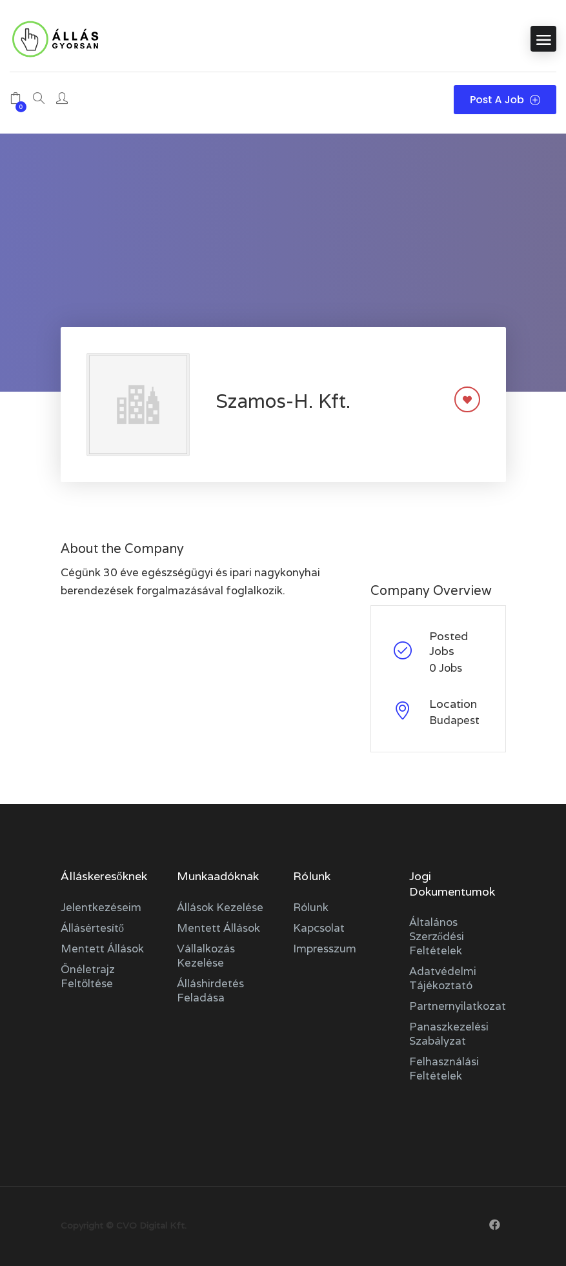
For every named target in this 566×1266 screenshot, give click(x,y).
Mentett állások (102, 948)
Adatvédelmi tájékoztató (442, 978)
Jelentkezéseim (101, 907)
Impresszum (324, 948)
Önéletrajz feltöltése (88, 976)
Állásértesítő (93, 928)
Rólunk (310, 907)
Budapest (454, 720)
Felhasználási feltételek (444, 1068)
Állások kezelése (220, 907)
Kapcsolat (319, 928)
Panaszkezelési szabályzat (449, 1034)
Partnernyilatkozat (457, 1006)
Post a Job (505, 99)
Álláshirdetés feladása (210, 990)
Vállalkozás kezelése (206, 955)
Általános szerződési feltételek (437, 936)
